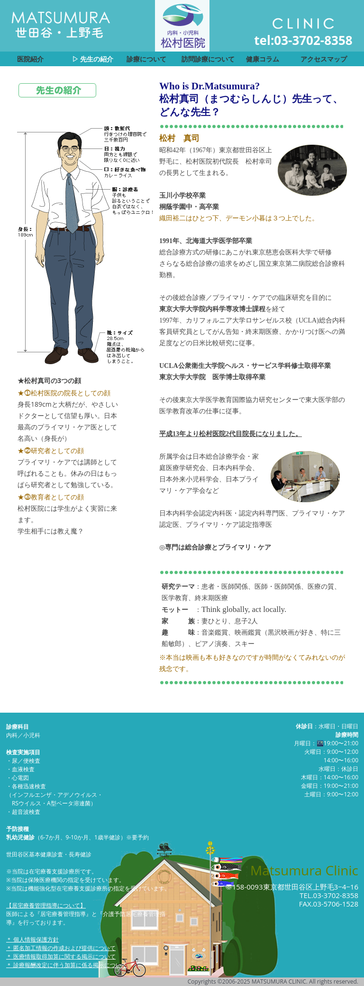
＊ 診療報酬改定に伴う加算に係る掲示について (66, 965)
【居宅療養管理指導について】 (46, 905)
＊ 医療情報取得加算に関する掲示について (61, 956)
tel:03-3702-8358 (303, 40)
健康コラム (262, 58)
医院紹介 (30, 58)
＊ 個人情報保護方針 (32, 939)
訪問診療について (208, 58)
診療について (146, 58)
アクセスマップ (323, 58)
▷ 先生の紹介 (93, 58)
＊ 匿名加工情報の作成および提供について (61, 948)
